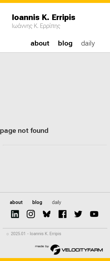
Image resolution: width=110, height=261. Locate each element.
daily (88, 43)
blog (65, 43)
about (40, 43)
